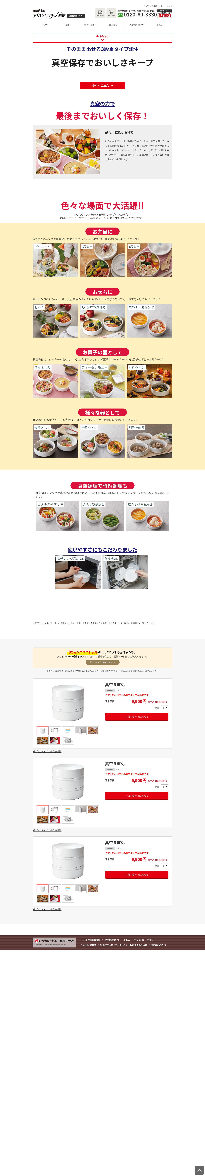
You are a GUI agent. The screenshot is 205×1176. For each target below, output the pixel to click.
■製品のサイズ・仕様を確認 (47, 977)
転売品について (158, 1171)
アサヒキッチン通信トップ (70, 882)
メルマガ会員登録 (91, 1166)
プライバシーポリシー (144, 1166)
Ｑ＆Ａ (127, 1166)
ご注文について (111, 1166)
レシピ (169, 6)
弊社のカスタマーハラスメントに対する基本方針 (123, 1171)
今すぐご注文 (100, 167)
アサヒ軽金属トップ (154, 6)
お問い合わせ (100, 15)
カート (111, 15)
